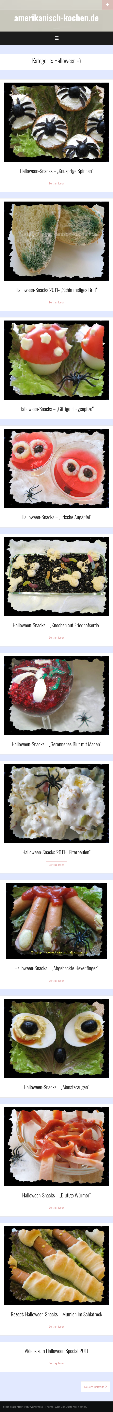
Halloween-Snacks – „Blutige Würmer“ (56, 1195)
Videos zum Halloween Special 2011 (56, 1351)
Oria (57, 1406)
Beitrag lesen (56, 183)
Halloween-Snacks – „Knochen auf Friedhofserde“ (56, 625)
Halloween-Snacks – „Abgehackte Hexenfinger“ (56, 968)
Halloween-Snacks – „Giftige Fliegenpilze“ (56, 409)
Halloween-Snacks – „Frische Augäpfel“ (57, 517)
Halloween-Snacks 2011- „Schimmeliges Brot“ (56, 290)
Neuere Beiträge (94, 1386)
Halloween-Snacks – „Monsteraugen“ (56, 1087)
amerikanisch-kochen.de (56, 17)
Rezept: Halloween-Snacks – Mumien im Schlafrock (56, 1314)
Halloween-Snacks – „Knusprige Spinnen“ (56, 171)
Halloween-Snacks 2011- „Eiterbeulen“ (56, 852)
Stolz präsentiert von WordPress (23, 1406)
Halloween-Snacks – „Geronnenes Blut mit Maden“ (56, 744)
